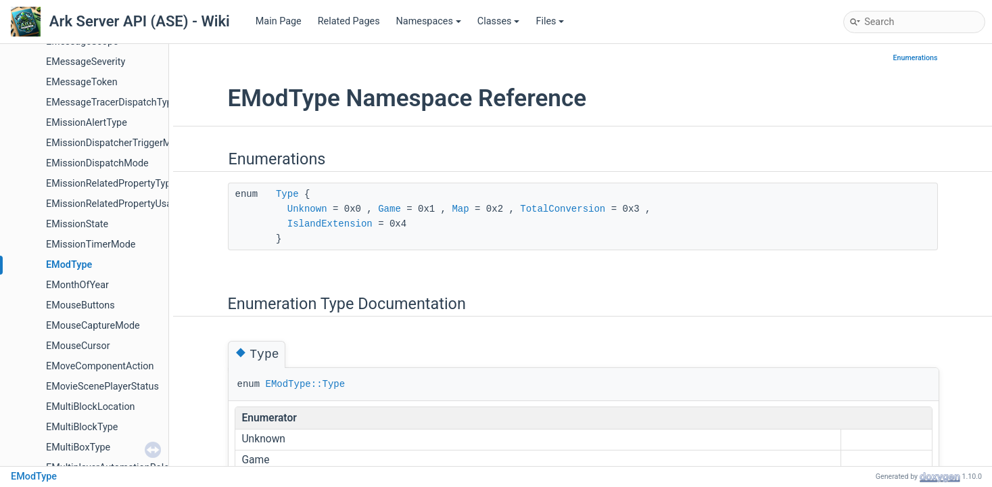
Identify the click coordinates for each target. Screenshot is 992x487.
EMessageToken (82, 82)
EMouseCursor (78, 346)
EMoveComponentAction (99, 366)
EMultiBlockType (82, 427)
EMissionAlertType (86, 123)
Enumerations (915, 57)
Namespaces (428, 21)
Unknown (307, 209)
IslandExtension (330, 223)
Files (550, 21)
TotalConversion (562, 209)
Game (389, 209)
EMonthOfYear (77, 285)
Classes (498, 21)
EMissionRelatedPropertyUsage (114, 204)
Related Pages (349, 21)
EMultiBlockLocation (90, 407)
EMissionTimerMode (90, 244)
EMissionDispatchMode (97, 163)
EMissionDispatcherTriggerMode (116, 143)
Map (460, 209)
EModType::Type (306, 384)
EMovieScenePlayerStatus (102, 386)
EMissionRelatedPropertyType (111, 183)
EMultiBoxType (78, 447)
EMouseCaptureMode (93, 325)
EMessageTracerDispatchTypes (114, 102)
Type (287, 194)
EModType (69, 265)
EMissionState (77, 224)
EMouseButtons (80, 305)
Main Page (279, 21)
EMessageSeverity (85, 62)
